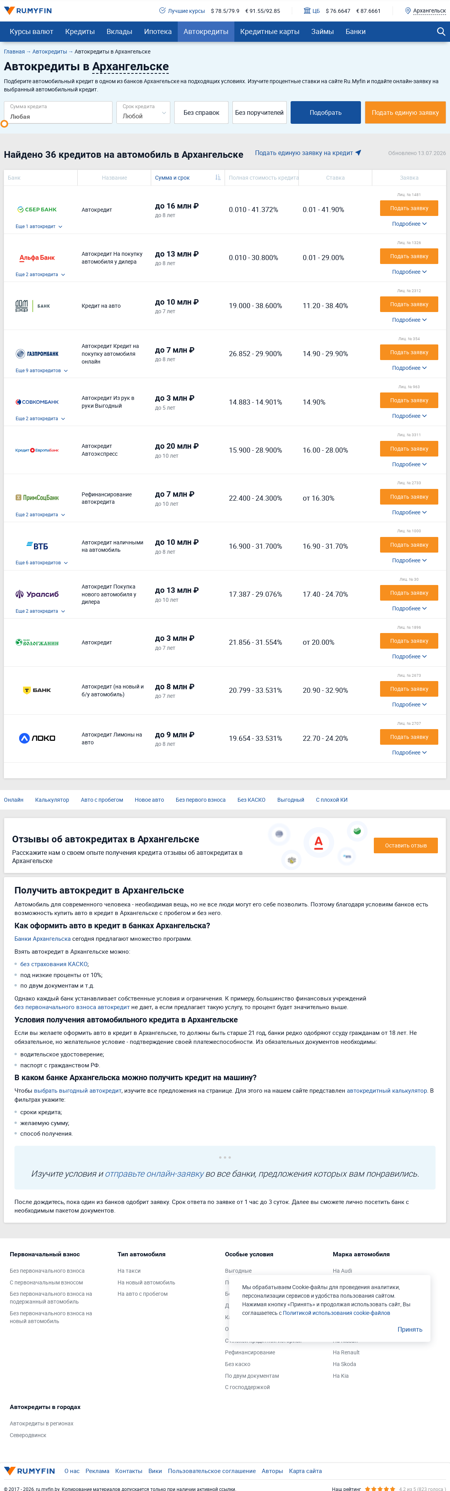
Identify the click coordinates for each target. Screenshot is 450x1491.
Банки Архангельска (42, 938)
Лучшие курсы (182, 10)
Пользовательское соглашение (212, 1471)
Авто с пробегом (102, 799)
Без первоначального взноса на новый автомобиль (51, 1317)
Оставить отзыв (406, 845)
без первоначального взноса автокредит (72, 1007)
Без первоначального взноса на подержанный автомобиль (51, 1297)
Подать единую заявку (405, 112)
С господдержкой (247, 1387)
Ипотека (158, 31)
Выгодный (290, 799)
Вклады (119, 31)
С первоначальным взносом (46, 1282)
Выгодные (238, 1270)
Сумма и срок (172, 177)
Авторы (272, 1471)
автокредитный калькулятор (387, 1090)
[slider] (4, 124)
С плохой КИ (332, 799)
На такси (129, 1270)
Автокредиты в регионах (41, 1423)
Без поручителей (259, 112)
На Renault (346, 1352)
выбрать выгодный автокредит (77, 1090)
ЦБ (312, 10)
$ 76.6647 (338, 10)
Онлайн (13, 799)
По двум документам (252, 1375)
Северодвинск (28, 1435)
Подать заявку (409, 208)
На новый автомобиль (146, 1282)
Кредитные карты (270, 31)
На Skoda (344, 1364)
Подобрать (326, 112)
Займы (322, 31)
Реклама (97, 1471)
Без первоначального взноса (47, 1270)
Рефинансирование (250, 1352)
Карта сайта (305, 1471)
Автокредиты (206, 31)
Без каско (237, 1364)
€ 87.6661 (368, 10)
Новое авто (149, 799)
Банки (356, 31)
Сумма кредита (28, 106)
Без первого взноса (201, 799)
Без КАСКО (252, 799)
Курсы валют (32, 31)
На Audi (342, 1270)
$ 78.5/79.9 (225, 10)
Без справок (202, 112)
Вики (155, 1471)
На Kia (341, 1375)
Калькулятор (52, 799)
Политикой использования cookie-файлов (336, 1312)
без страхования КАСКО (54, 964)
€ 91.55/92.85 (262, 10)
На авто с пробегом (143, 1293)
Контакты (129, 1471)
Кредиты (80, 31)
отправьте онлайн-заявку (154, 1173)
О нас (72, 1471)
